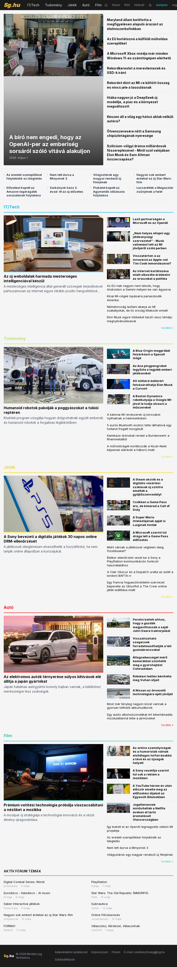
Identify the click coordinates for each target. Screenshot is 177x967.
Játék (72, 5)
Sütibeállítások (65, 959)
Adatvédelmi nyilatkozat (71, 952)
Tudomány (53, 5)
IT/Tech (33, 5)
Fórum (116, 952)
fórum (116, 5)
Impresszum (99, 952)
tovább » (167, 328)
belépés (162, 5)
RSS (127, 5)
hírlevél (139, 5)
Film (98, 5)
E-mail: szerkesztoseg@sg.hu (144, 952)
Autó (86, 5)
